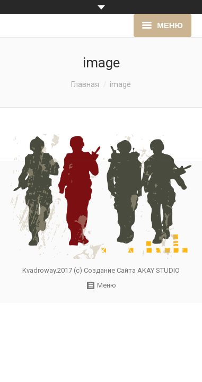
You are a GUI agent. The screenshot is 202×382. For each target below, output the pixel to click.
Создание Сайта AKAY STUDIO (132, 270)
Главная (85, 84)
